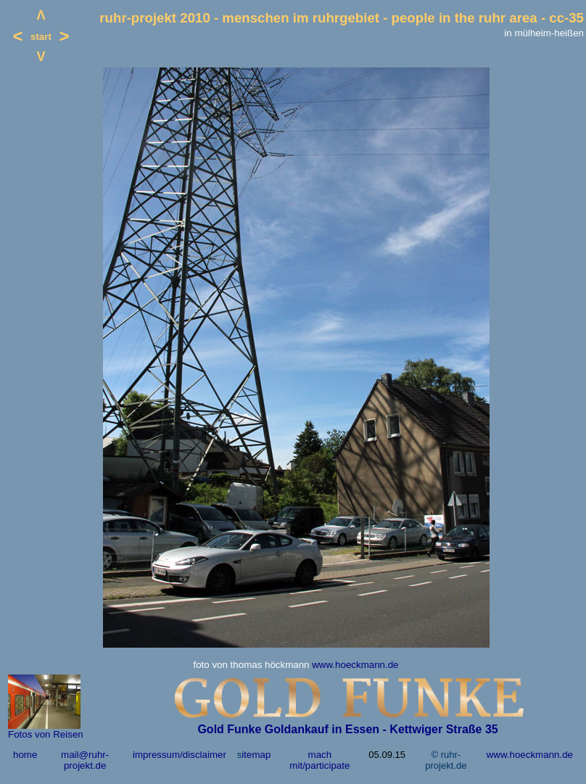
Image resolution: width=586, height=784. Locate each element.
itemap (256, 754)
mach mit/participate (319, 760)
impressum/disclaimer (179, 754)
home (25, 754)
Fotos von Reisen (45, 734)
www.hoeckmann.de (355, 664)
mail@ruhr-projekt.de (85, 760)
